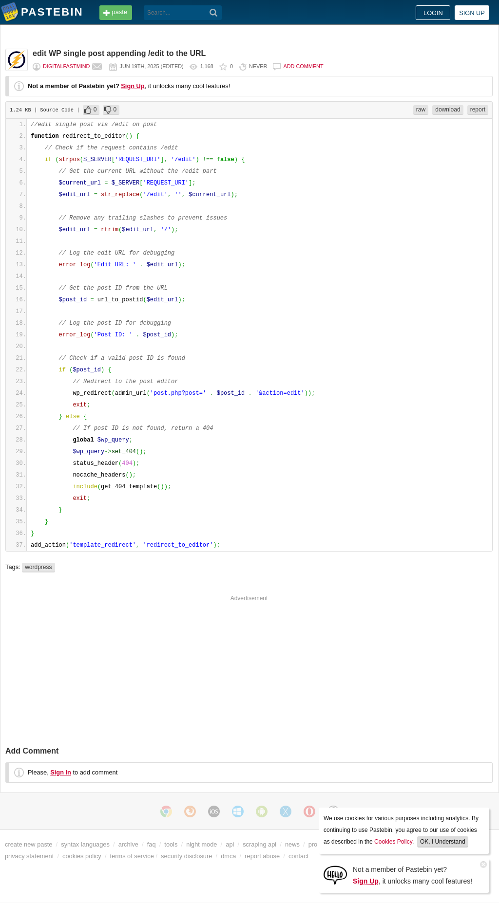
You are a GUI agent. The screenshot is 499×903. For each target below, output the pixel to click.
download (447, 109)
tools (170, 844)
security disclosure (186, 856)
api (230, 844)
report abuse (262, 856)
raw (420, 109)
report (477, 109)
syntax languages (85, 844)
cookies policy (81, 856)
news (292, 844)
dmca (228, 856)
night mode (201, 844)
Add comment (303, 66)
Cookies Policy (393, 841)
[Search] (214, 12)
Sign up (472, 13)
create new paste (28, 844)
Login (433, 13)
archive (128, 844)
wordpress (38, 567)
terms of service (132, 856)
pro (313, 844)
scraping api (259, 844)
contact (298, 856)
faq (151, 844)
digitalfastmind (66, 66)
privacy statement (29, 856)
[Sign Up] (335, 874)
